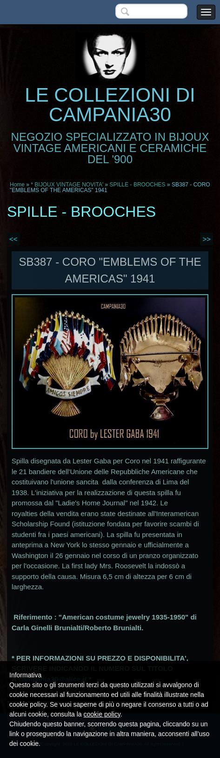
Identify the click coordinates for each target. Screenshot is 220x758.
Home (17, 184)
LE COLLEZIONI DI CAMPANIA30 (110, 104)
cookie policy (102, 714)
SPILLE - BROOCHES (138, 184)
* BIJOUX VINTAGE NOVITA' (67, 184)
